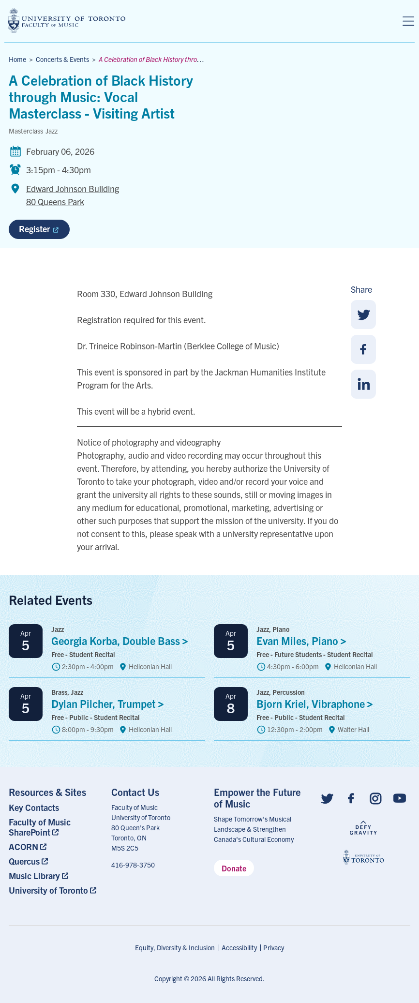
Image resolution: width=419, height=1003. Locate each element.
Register (39, 228)
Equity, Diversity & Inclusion (175, 947)
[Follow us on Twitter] (327, 797)
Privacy (273, 947)
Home (17, 59)
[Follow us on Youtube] (399, 797)
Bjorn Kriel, (317, 703)
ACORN (23, 846)
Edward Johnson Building (72, 195)
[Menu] (408, 21)
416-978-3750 (133, 864)
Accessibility (239, 947)
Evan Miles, (303, 640)
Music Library (34, 875)
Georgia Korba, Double (122, 640)
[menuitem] (56, 807)
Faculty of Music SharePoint (40, 827)
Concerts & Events (62, 59)
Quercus (24, 861)
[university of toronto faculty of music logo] (66, 20)
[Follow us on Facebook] (351, 797)
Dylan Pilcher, (110, 703)
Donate (234, 868)
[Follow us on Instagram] (375, 797)
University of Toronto (48, 890)
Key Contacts (34, 807)
